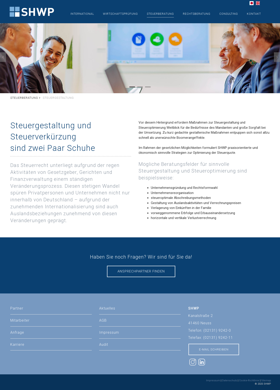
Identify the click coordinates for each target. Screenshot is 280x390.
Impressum (213, 380)
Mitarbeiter (20, 320)
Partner (16, 308)
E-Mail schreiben (214, 349)
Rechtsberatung (196, 13)
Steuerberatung (160, 13)
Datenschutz (229, 380)
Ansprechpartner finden (141, 271)
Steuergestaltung (58, 97)
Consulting (228, 13)
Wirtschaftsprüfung (120, 13)
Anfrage (17, 332)
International (82, 13)
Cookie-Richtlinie (249, 380)
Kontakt (254, 13)
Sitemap (266, 380)
